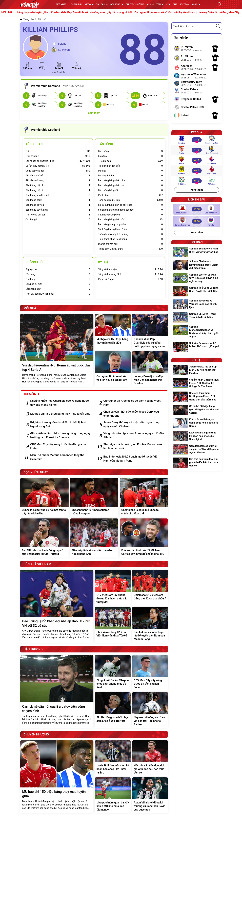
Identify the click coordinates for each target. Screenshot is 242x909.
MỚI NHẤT (61, 4)
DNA (175, 4)
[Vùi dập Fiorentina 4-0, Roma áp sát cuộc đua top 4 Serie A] (56, 350)
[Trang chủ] (27, 19)
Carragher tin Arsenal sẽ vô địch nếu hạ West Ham (176, 12)
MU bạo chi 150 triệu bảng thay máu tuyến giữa (31, 12)
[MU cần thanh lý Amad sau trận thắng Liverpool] (94, 497)
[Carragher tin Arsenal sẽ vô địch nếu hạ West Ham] (113, 369)
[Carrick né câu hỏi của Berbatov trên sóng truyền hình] (56, 691)
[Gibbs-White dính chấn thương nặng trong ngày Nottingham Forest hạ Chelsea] (61, 435)
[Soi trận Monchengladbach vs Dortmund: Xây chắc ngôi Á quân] (196, 332)
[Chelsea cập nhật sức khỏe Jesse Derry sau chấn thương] (134, 414)
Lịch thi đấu (75, 4)
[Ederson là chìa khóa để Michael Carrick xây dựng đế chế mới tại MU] (144, 538)
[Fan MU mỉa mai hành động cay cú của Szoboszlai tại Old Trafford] (44, 538)
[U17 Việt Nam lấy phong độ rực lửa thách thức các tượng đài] (113, 587)
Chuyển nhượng (135, 4)
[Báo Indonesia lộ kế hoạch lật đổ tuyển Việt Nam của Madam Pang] (134, 459)
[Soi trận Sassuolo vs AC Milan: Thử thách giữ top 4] (196, 347)
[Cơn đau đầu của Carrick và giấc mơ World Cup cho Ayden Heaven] (196, 449)
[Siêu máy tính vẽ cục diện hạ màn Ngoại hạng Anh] (94, 538)
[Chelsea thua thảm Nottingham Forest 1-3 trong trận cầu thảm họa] (196, 397)
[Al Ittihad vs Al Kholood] (196, 170)
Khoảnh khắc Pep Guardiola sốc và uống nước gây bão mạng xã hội (103, 12)
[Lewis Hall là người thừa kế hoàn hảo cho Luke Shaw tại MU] (113, 758)
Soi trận (184, 4)
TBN (160, 4)
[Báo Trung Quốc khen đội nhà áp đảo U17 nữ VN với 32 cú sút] (56, 606)
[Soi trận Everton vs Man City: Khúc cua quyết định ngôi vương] (196, 278)
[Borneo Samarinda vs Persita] (196, 221)
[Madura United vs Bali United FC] (196, 209)
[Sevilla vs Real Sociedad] (196, 150)
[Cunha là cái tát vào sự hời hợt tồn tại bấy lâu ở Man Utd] (44, 497)
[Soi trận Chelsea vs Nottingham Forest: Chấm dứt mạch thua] (196, 265)
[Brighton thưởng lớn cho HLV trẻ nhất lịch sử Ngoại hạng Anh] (61, 424)
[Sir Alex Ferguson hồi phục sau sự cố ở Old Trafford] (113, 710)
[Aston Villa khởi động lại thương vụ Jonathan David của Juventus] (150, 795)
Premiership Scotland (41, 129)
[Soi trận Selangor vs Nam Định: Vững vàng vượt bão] (196, 252)
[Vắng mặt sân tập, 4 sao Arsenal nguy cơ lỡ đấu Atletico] (134, 435)
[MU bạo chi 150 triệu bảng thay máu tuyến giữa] (113, 332)
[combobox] (196, 26)
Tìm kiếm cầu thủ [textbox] (183, 26)
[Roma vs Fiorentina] (196, 160)
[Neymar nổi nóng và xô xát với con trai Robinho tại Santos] (150, 710)
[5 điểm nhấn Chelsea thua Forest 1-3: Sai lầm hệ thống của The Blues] (196, 383)
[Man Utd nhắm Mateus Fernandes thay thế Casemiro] (61, 457)
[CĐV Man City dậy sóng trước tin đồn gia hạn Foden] (61, 446)
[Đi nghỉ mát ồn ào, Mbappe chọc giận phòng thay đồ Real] (113, 673)
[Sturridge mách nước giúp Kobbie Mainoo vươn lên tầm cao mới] (134, 446)
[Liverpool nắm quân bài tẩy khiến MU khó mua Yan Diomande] (113, 795)
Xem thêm (196, 189)
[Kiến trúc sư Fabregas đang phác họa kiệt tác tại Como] (196, 423)
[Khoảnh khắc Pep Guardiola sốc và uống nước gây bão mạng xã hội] (150, 332)
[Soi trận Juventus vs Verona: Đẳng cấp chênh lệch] (196, 304)
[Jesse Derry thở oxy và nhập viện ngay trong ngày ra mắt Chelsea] (134, 424)
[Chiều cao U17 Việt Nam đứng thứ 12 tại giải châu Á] (150, 587)
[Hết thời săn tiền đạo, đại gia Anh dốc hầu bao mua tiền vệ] (150, 758)
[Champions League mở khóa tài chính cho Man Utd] (144, 497)
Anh (150, 4)
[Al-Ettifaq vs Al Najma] (196, 180)
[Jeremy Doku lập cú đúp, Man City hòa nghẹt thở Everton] (150, 369)
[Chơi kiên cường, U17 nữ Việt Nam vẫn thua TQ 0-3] (113, 625)
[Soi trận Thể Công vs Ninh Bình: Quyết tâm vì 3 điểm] (196, 291)
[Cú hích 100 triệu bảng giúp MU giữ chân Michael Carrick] (196, 410)
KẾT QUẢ (89, 4)
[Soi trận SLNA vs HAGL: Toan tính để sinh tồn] (196, 317)
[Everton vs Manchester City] (196, 139)
